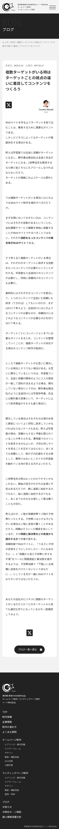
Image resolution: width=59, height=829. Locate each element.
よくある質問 (9, 731)
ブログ (5, 801)
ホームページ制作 (11, 739)
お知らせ (7, 806)
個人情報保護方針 (11, 816)
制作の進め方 (9, 726)
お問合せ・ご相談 (11, 811)
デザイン (9, 752)
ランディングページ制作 (15, 773)
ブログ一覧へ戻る (27, 649)
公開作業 (9, 765)
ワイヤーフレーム (13, 748)
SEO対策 (9, 761)
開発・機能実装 (12, 756)
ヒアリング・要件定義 (15, 744)
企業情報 (7, 721)
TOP (4, 711)
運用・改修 (10, 794)
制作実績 (7, 716)
